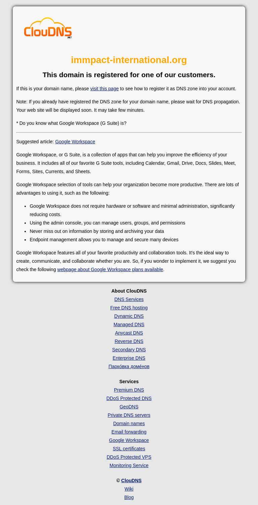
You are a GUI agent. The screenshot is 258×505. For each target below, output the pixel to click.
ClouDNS (131, 480)
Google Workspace (75, 141)
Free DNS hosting (128, 307)
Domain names (129, 423)
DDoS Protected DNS (129, 398)
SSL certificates (129, 448)
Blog (129, 497)
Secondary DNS (129, 349)
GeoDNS (129, 406)
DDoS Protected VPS (128, 457)
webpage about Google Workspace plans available (110, 269)
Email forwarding (129, 432)
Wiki (129, 489)
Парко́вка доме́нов (129, 366)
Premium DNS (129, 390)
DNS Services (128, 299)
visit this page (104, 88)
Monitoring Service (129, 465)
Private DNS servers (129, 415)
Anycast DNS (129, 333)
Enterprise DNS (129, 358)
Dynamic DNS (129, 316)
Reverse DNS (129, 341)
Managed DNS (129, 324)
